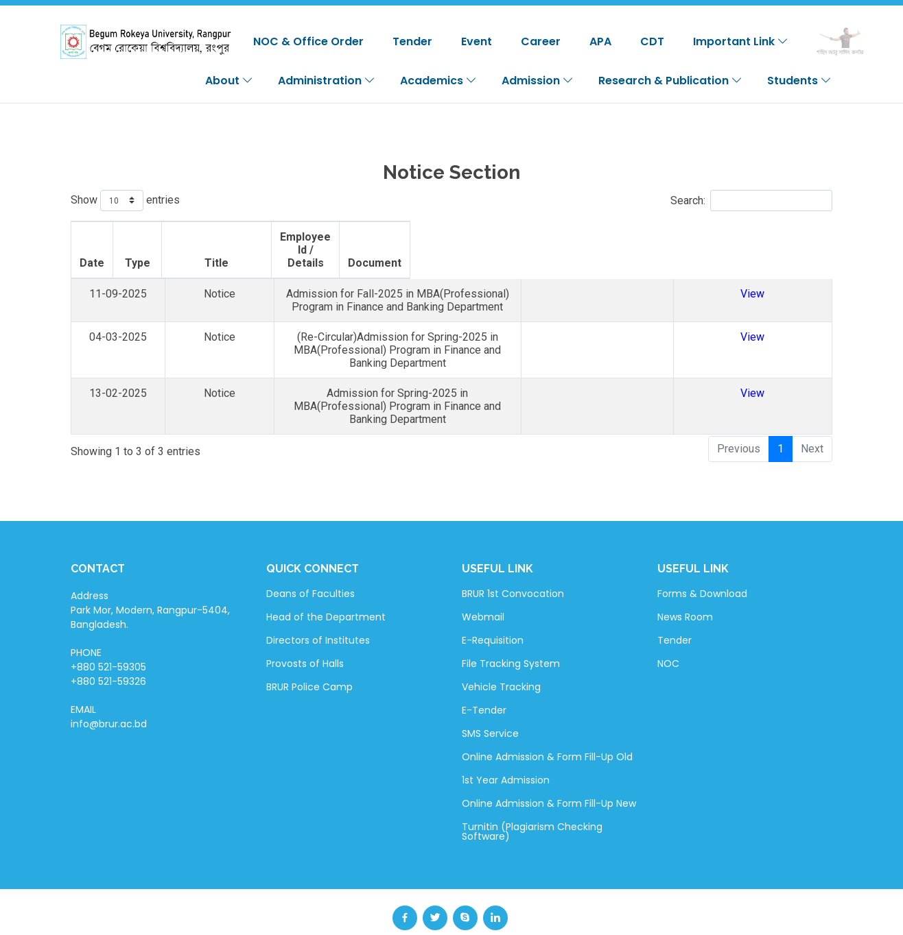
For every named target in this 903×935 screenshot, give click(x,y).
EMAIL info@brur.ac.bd (109, 678)
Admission (538, 80)
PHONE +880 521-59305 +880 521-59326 (108, 628)
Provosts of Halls (305, 624)
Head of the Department (326, 578)
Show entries (125, 200)
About (229, 80)
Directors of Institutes (318, 601)
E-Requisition (493, 601)
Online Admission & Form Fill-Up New (549, 764)
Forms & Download (702, 554)
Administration (326, 80)
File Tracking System (511, 624)
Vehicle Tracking (501, 648)
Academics (438, 80)
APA (600, 41)
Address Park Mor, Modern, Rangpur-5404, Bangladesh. (150, 571)
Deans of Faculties (310, 554)
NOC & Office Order (308, 41)
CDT (652, 41)
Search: (751, 200)
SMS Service (490, 694)
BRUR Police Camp (309, 648)
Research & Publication (670, 80)
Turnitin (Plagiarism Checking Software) (532, 792)
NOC (668, 624)
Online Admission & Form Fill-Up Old (547, 717)
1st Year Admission (506, 741)
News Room (685, 578)
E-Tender (484, 671)
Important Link (740, 41)
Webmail (483, 578)
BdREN (585, 915)
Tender (412, 41)
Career (541, 41)
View (796, 280)
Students (799, 80)
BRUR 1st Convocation (513, 554)
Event (476, 41)
